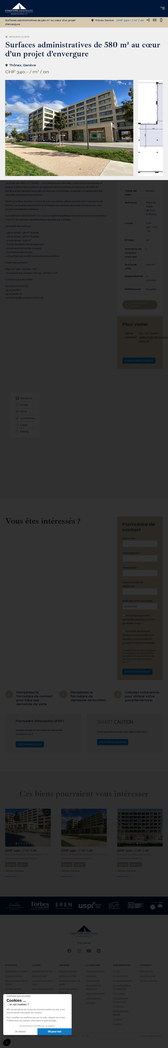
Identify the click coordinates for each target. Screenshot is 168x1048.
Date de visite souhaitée (137, 600)
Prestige (117, 1024)
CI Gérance (118, 1006)
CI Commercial (120, 976)
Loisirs (22, 425)
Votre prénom (132, 553)
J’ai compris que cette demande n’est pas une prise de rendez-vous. (138, 619)
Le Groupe (93, 965)
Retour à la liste (17, 36)
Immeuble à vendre (14, 993)
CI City (116, 971)
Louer (36, 965)
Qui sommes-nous (95, 971)
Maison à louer (39, 976)
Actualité (90, 1003)
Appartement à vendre (16, 971)
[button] (162, 8)
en (87, 1036)
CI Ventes (117, 1019)
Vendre (64, 965)
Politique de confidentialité (49, 1036)
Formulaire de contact (139, 360)
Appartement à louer (42, 971)
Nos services (122, 965)
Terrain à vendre (13, 988)
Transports (24, 398)
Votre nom (130, 538)
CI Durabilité (119, 993)
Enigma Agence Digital (151, 1036)
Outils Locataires (148, 980)
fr (83, 1036)
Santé (21, 411)
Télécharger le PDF (30, 744)
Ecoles (22, 405)
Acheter (11, 965)
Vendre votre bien (67, 976)
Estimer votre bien (68, 971)
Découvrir (13, 876)
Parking (22, 431)
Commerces (25, 418)
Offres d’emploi (93, 998)
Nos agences (146, 971)
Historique (91, 976)
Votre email (130, 567)
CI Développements (122, 980)
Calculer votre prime (112, 742)
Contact (146, 965)
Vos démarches (147, 976)
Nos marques (92, 980)
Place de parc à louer (42, 988)
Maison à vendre (13, 976)
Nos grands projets (95, 993)
